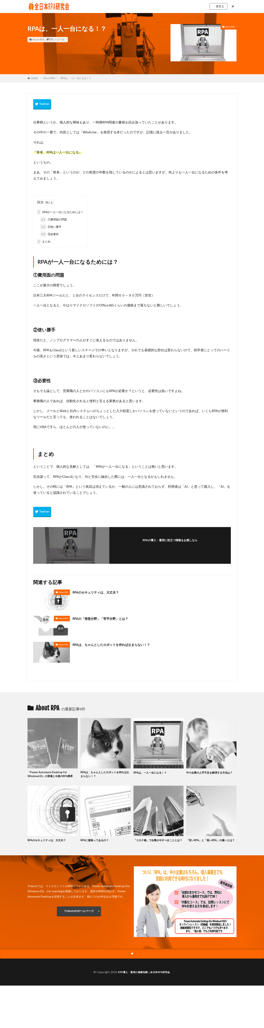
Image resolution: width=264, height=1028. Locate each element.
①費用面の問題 (53, 219)
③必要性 (49, 234)
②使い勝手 (50, 226)
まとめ (43, 241)
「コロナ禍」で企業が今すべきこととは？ (158, 848)
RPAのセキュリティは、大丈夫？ (100, 592)
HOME (34, 78)
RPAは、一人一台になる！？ (76, 78)
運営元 (220, 6)
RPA (51, 39)
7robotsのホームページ (79, 921)
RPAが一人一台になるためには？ (60, 212)
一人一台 (59, 39)
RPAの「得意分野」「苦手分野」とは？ (105, 618)
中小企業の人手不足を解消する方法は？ (211, 775)
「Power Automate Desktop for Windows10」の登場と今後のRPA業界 (51, 777)
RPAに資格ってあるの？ (97, 845)
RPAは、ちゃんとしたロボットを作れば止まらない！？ (118, 644)
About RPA (38, 39)
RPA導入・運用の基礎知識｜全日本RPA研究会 (144, 982)
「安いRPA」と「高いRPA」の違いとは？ (210, 848)
